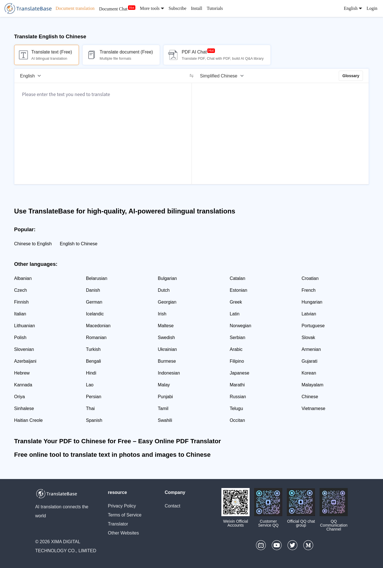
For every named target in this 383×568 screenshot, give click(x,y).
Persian (93, 396)
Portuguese (313, 325)
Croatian (309, 278)
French (308, 290)
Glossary (350, 75)
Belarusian (96, 278)
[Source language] (32, 76)
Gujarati (309, 361)
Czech (20, 290)
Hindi (91, 373)
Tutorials (215, 8)
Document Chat (113, 8)
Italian (20, 313)
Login (372, 8)
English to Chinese (78, 243)
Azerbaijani (25, 361)
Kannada (23, 384)
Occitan (237, 420)
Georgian (167, 302)
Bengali (93, 361)
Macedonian (98, 325)
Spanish (94, 420)
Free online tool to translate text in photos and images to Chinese (112, 454)
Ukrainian (167, 349)
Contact (172, 506)
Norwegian (240, 325)
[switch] (191, 76)
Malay (164, 384)
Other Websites (123, 533)
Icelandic (95, 313)
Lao (90, 384)
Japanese (239, 373)
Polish (20, 337)
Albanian (23, 278)
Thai (90, 408)
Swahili (165, 420)
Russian (238, 396)
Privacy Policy (122, 506)
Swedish (166, 337)
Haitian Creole (28, 420)
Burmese (167, 361)
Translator (118, 524)
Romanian (96, 337)
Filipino (237, 361)
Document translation (75, 8)
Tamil (163, 408)
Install (196, 8)
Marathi (237, 384)
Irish (162, 313)
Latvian (308, 313)
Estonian (238, 290)
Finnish (21, 302)
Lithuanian (24, 325)
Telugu (236, 408)
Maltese (166, 325)
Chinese (309, 396)
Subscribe (177, 8)
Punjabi (165, 396)
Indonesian (169, 373)
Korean (308, 373)
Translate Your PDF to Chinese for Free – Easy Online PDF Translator (117, 441)
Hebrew (22, 373)
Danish (93, 290)
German (94, 302)
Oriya (19, 396)
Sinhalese (24, 408)
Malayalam (312, 384)
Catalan (237, 278)
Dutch (164, 290)
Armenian (311, 349)
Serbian (237, 337)
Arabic (236, 349)
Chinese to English (33, 243)
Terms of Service (125, 515)
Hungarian (311, 302)
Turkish (93, 349)
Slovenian (24, 349)
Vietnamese (313, 408)
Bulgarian (167, 278)
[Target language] (224, 76)
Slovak (308, 337)
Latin (234, 313)
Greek (236, 302)
